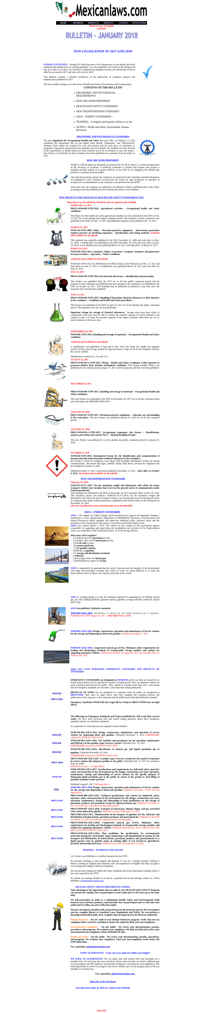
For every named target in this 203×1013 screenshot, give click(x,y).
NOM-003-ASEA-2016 (81, 613)
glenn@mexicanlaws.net (92, 880)
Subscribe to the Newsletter (103, 981)
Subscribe (101, 1010)
